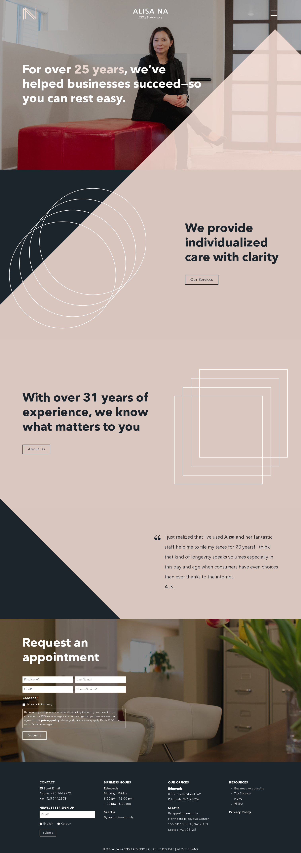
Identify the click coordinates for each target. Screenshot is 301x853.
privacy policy (50, 720)
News (238, 798)
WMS (195, 849)
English (48, 823)
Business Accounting (249, 788)
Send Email (50, 788)
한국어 (239, 804)
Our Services (201, 280)
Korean (66, 823)
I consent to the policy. (40, 704)
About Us (36, 449)
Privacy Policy (240, 812)
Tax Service (242, 793)
